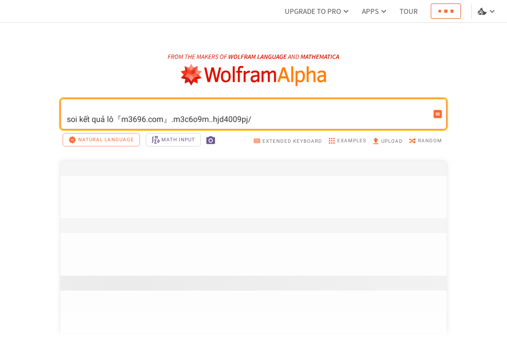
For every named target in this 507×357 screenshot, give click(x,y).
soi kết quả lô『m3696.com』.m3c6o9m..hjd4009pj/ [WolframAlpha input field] (247, 114)
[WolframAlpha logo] (254, 75)
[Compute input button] (438, 114)
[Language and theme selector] (487, 11)
